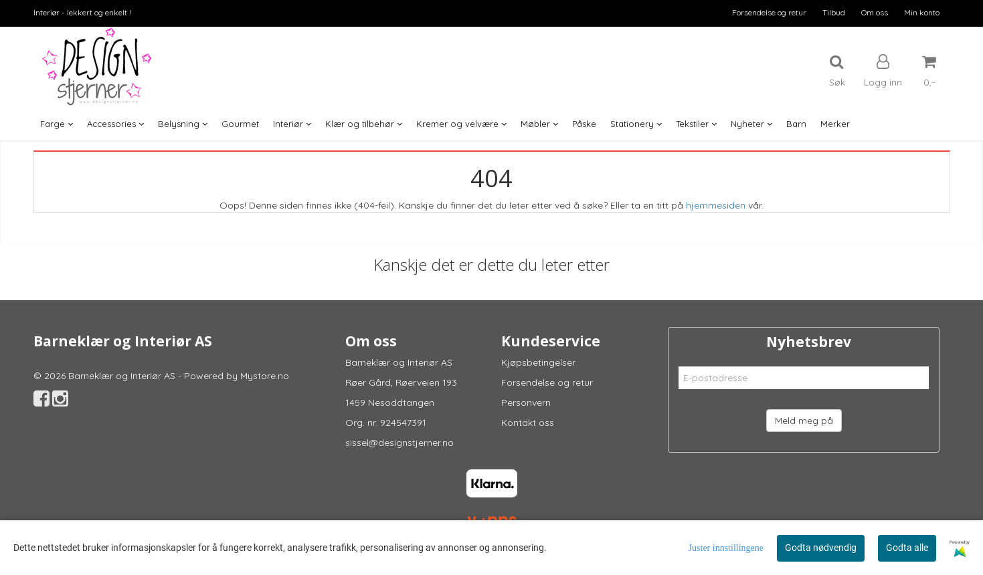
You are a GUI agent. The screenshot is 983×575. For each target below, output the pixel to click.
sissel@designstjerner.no (399, 443)
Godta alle (907, 547)
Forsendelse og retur (769, 12)
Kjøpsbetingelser (538, 362)
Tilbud (833, 12)
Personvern (526, 402)
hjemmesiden (715, 205)
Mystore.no (264, 376)
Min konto (922, 12)
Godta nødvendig (821, 547)
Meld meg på (804, 421)
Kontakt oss (527, 423)
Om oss (874, 12)
